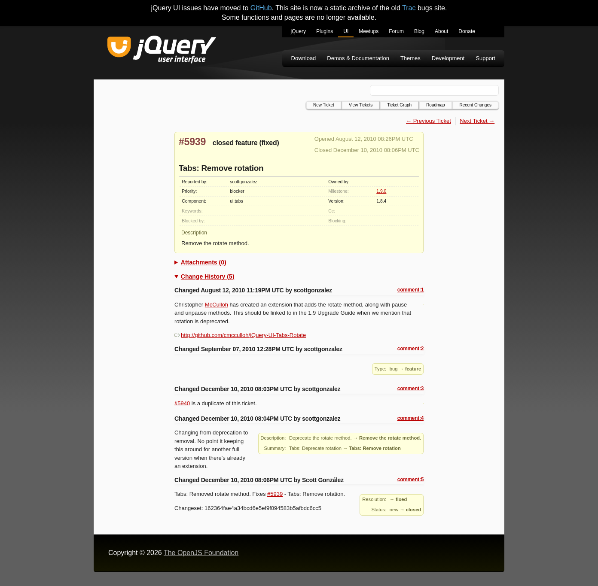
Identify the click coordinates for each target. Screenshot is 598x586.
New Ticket (323, 105)
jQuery (298, 31)
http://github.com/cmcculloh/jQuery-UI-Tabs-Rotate (240, 335)
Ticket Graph (399, 105)
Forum (396, 31)
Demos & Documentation (358, 58)
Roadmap (435, 105)
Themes (410, 58)
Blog (419, 31)
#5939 (192, 141)
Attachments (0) (203, 262)
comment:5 (410, 480)
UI (345, 31)
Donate (466, 31)
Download (303, 58)
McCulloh (216, 304)
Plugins (324, 31)
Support (485, 58)
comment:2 (410, 349)
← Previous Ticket (428, 121)
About (441, 31)
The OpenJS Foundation (201, 552)
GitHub (261, 8)
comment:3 (410, 389)
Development (448, 58)
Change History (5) (207, 276)
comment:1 (410, 290)
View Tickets (360, 105)
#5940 (182, 403)
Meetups (368, 31)
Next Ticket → (477, 121)
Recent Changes (476, 105)
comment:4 (410, 418)
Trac (408, 8)
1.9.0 (381, 191)
